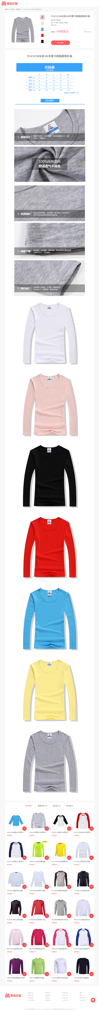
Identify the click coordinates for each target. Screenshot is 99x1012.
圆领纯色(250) (42, 806)
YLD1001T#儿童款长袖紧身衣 (84, 890)
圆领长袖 (18, 9)
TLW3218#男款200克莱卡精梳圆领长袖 (42, 832)
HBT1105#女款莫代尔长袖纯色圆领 (18, 949)
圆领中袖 (47, 1000)
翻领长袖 (30, 995)
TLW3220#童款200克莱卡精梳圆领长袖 (20, 832)
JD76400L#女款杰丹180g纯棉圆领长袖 (42, 919)
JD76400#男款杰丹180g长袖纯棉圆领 (64, 919)
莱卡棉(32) (69, 806)
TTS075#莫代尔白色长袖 (60, 978)
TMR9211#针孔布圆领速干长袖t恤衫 (41, 861)
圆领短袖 (47, 993)
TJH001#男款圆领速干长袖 (16, 978)
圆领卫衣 (65, 993)
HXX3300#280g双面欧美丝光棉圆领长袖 (65, 861)
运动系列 (82, 1000)
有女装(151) (57, 806)
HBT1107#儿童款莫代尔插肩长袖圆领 (64, 949)
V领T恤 (47, 997)
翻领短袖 (30, 993)
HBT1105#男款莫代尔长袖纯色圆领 (41, 949)
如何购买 (87, 31)
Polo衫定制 (31, 1000)
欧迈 (9, 3)
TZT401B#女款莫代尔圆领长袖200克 (41, 890)
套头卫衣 (65, 995)
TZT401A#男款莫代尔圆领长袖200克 (86, 861)
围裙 (81, 995)
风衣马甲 (82, 997)
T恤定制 (12, 9)
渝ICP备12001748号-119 (69, 1009)
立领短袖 (30, 997)
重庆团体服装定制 (58, 1009)
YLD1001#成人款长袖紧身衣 (16, 919)
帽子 (81, 993)
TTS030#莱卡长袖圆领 (81, 978)
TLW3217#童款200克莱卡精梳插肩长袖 (64, 832)
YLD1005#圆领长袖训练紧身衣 (62, 890)
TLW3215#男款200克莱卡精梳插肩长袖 (20, 861)
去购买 (60, 43)
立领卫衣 (65, 1000)
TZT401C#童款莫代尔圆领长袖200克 (19, 890)
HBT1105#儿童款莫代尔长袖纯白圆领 (86, 919)
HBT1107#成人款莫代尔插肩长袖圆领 (86, 949)
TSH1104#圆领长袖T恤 (36, 978)
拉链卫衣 (65, 997)
